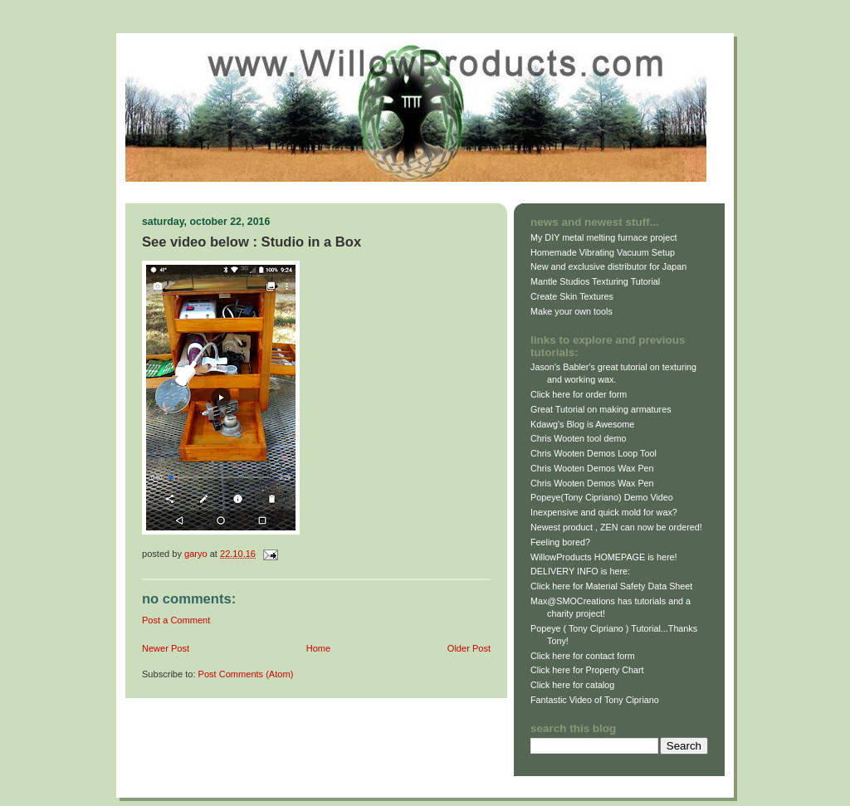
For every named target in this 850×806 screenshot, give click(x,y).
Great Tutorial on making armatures (601, 409)
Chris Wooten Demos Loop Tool (593, 453)
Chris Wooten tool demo (578, 438)
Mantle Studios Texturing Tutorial (595, 281)
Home (318, 648)
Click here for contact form (582, 656)
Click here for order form (578, 394)
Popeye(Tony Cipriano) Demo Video (601, 497)
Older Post (469, 648)
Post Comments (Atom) (246, 674)
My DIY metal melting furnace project (603, 237)
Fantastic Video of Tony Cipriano (594, 700)
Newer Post (165, 648)
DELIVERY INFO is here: (580, 571)
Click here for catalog (572, 685)
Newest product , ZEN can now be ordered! (616, 527)
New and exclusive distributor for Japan (608, 266)
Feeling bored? (560, 542)
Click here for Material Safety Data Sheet (611, 586)
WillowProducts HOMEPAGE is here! (603, 557)
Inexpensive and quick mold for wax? (603, 512)
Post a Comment (176, 620)
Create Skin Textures (571, 296)
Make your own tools (571, 311)
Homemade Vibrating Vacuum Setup (602, 252)
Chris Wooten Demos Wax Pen (592, 468)
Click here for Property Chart (587, 670)
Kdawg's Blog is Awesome (582, 424)
